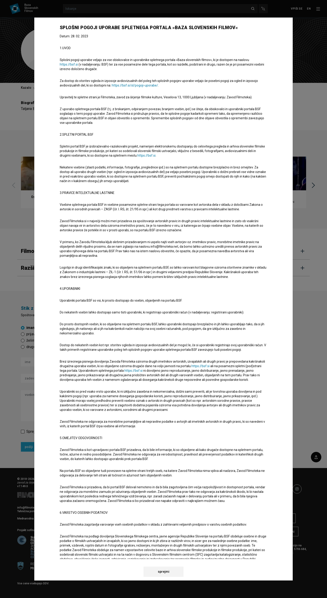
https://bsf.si (69, 64)
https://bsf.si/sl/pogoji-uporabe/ (135, 85)
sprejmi (163, 571)
